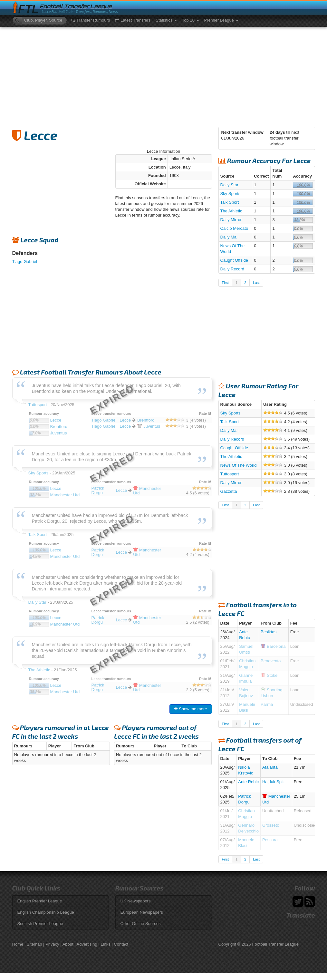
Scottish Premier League (40, 923)
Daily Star (229, 184)
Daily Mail (229, 237)
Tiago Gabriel (24, 261)
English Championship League (45, 912)
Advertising (87, 944)
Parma (267, 704)
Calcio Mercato (234, 228)
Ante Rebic (248, 781)
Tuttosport (229, 474)
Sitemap (34, 944)
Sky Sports (230, 193)
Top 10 (190, 20)
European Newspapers (141, 912)
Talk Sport (229, 202)
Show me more (190, 708)
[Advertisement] (163, 75)
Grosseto (270, 825)
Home (18, 944)
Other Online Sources (140, 923)
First (225, 283)
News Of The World (238, 465)
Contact (121, 944)
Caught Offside (234, 260)
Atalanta (270, 767)
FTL (28, 9)
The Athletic (231, 211)
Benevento (271, 660)
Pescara (270, 839)
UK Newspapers (135, 901)
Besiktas (268, 631)
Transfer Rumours (90, 20)
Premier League (221, 20)
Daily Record (232, 269)
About (68, 944)
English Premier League (39, 901)
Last (256, 283)
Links (105, 944)
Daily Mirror (231, 219)
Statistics (166, 20)
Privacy (52, 944)
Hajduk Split (273, 781)
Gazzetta (228, 491)
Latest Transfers (132, 20)
